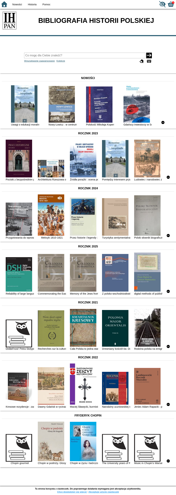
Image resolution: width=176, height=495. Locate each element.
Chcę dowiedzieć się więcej (72, 492)
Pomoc (46, 4)
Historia (32, 4)
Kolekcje (60, 61)
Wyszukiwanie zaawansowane (39, 61)
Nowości (17, 4)
